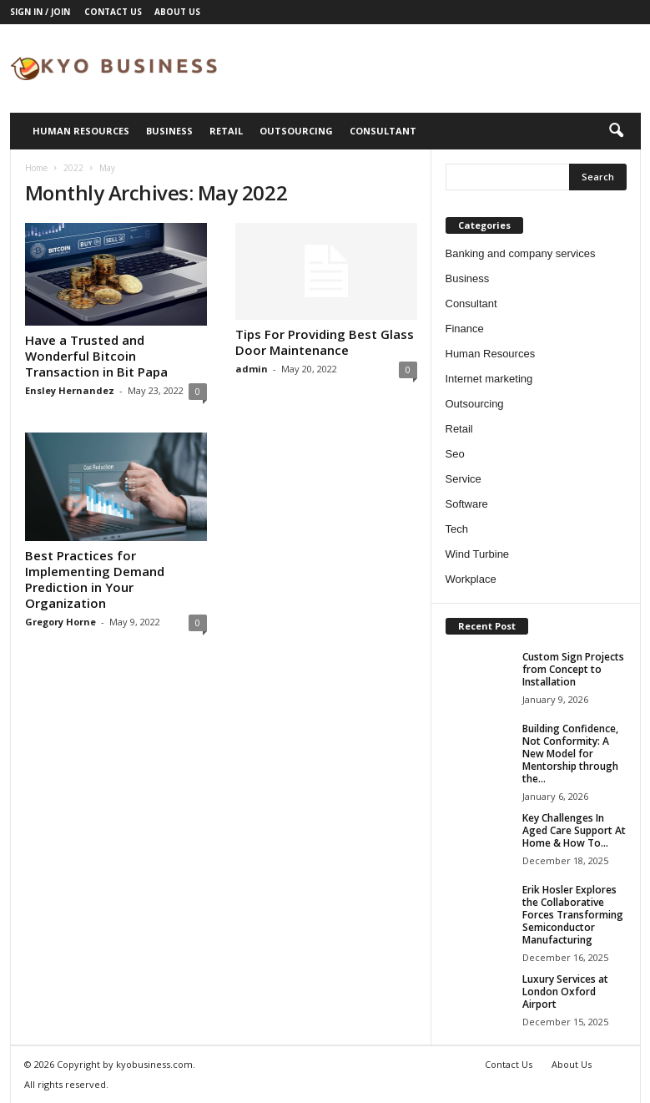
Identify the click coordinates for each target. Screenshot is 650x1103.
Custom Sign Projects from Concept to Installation (573, 669)
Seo (455, 454)
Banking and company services (521, 253)
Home (36, 168)
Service (463, 479)
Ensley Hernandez (69, 390)
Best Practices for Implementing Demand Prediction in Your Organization (94, 579)
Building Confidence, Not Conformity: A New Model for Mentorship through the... (570, 753)
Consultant (383, 130)
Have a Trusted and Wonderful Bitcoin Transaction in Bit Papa (96, 355)
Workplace (471, 579)
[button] (615, 131)
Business (169, 130)
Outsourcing (296, 130)
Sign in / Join (40, 12)
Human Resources (81, 130)
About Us (177, 12)
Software (467, 504)
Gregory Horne (60, 621)
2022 (73, 168)
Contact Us (113, 12)
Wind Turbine (478, 554)
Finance (465, 328)
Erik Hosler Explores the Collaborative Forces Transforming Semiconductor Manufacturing (572, 915)
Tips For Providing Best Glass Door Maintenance (324, 342)
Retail (226, 130)
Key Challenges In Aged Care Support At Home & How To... (574, 830)
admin (251, 368)
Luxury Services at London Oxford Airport (565, 991)
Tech (457, 529)
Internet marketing (489, 378)
